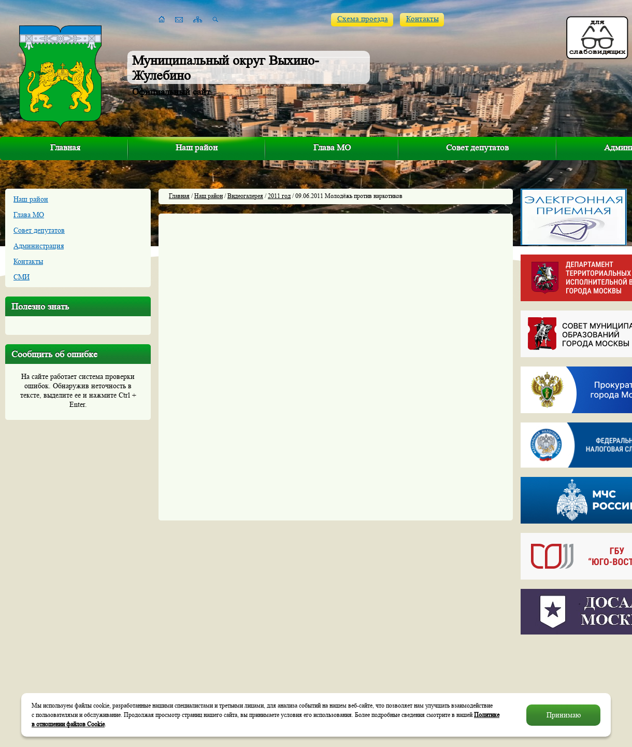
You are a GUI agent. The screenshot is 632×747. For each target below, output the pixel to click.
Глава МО (332, 147)
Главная (65, 147)
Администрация (38, 246)
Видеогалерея (245, 196)
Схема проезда (362, 19)
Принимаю (564, 715)
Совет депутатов (477, 147)
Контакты (422, 19)
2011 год (279, 196)
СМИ (21, 277)
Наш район (197, 147)
